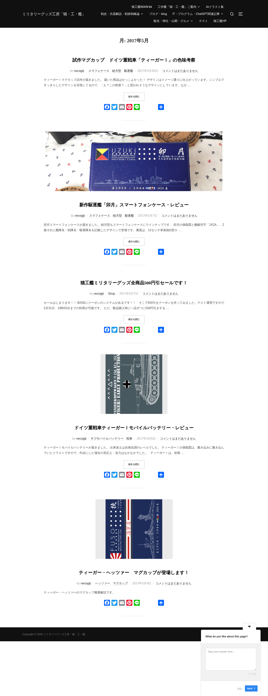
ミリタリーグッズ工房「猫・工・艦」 (54, 14)
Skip (239, 688)
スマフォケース (98, 81)
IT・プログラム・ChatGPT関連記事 (198, 14)
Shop (111, 326)
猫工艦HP (219, 21)
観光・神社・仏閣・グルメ (173, 21)
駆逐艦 (128, 81)
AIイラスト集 (215, 7)
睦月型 (116, 81)
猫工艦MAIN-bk (142, 7)
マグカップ (120, 638)
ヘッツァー (102, 638)
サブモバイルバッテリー (107, 482)
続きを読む (136, 107)
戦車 (129, 482)
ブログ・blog (158, 14)
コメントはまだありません (180, 81)
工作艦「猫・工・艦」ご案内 (179, 7)
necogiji (79, 81)
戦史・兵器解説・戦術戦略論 (122, 14)
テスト (203, 21)
